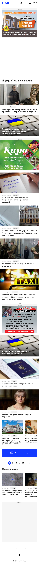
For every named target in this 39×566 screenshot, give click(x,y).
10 (23, 463)
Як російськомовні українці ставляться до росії (15, 352)
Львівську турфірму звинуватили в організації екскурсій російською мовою (11, 441)
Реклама (19, 549)
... (19, 463)
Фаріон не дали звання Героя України (16, 416)
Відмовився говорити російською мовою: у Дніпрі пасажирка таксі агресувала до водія (18, 297)
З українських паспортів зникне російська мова (17, 385)
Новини (12, 106)
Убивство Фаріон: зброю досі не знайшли (18, 265)
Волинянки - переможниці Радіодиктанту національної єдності (16, 200)
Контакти (28, 549)
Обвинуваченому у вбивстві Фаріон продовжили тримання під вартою (19, 111)
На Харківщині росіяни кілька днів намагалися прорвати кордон (12, 492)
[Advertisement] (19, 58)
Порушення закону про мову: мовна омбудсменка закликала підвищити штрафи (19, 131)
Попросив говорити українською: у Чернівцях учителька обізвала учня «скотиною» (19, 233)
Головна (11, 549)
